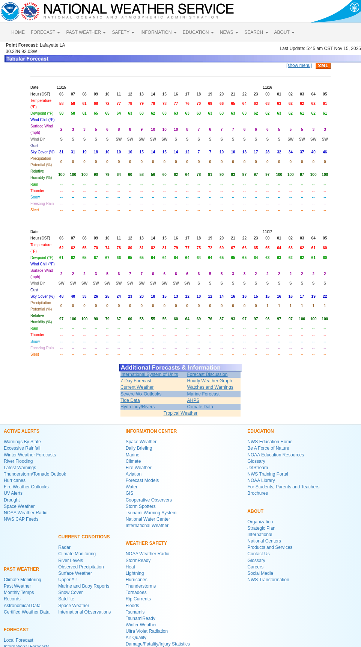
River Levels (70, 560)
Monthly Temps (19, 592)
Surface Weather (75, 573)
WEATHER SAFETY (146, 543)
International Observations (84, 612)
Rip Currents (138, 599)
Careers (255, 567)
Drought (12, 500)
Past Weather (17, 586)
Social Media (260, 573)
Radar (64, 547)
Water (132, 486)
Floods (132, 605)
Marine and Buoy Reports (83, 586)
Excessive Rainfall (22, 448)
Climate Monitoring (22, 579)
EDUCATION (198, 32)
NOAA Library (261, 480)
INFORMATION (158, 32)
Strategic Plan (261, 528)
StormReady (138, 560)
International (259, 534)
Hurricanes (15, 480)
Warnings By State (22, 441)
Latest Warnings (20, 467)
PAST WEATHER (86, 32)
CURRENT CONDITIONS (84, 536)
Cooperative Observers (149, 500)
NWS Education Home (269, 441)
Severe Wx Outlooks (140, 394)
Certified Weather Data (27, 612)
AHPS (193, 400)
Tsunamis (135, 612)
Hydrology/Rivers (137, 406)
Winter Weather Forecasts (30, 455)
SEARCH (256, 32)
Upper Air (67, 579)
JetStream (257, 467)
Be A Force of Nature (268, 448)
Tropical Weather (181, 413)
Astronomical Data (22, 605)
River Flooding (18, 461)
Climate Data (200, 406)
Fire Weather (139, 467)
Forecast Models (142, 480)
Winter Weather (141, 624)
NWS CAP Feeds (21, 519)
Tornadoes (136, 592)
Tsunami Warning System (151, 512)
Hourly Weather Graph (209, 380)
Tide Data (130, 400)
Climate (133, 461)
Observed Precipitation (81, 567)
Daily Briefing (139, 448)
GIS (130, 493)
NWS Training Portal (267, 474)
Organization (260, 521)
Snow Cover (70, 592)
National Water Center (148, 519)
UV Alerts (13, 493)
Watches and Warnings (210, 387)
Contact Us (258, 553)
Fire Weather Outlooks (26, 486)
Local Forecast (18, 640)
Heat (130, 567)
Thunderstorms (141, 586)
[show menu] (299, 65)
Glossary (256, 461)
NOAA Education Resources (275, 455)
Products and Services (269, 547)
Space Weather (19, 506)
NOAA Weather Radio (26, 512)
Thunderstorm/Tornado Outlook (35, 474)
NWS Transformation (268, 579)
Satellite (66, 599)
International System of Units (149, 374)
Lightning (135, 573)
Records (12, 599)
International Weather (147, 525)
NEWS (229, 32)
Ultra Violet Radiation (147, 631)
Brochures (257, 493)
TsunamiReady (140, 618)
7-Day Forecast (135, 380)
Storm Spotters (141, 506)
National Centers (264, 541)
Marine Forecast (203, 394)
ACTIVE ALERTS (21, 431)
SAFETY (123, 32)
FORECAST (45, 32)
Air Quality (136, 637)
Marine (133, 455)
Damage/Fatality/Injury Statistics (158, 644)
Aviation (133, 474)
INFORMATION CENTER (151, 431)
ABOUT (284, 32)
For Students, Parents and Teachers (283, 486)
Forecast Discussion (207, 374)
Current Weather (136, 387)
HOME (18, 32)
